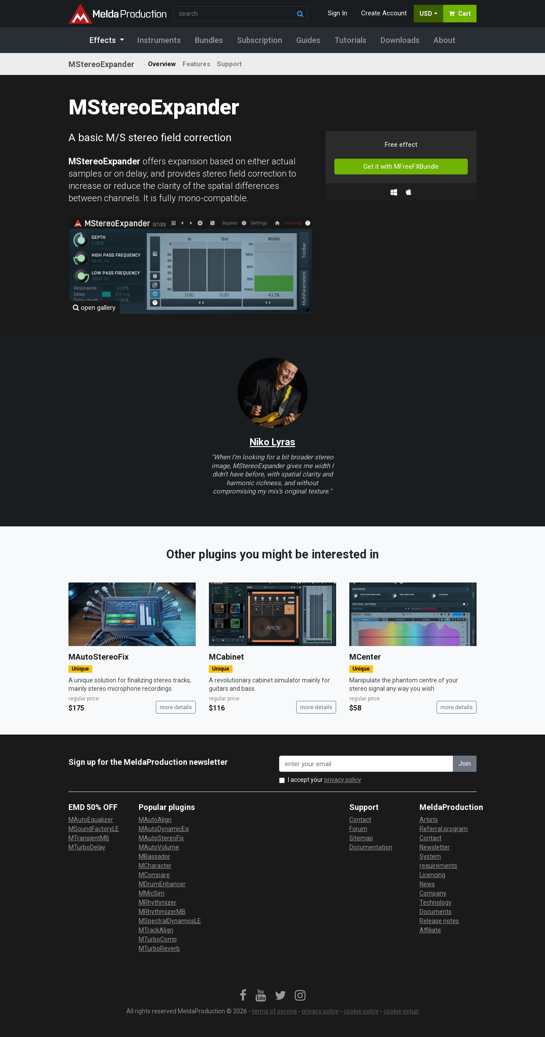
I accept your (324, 779)
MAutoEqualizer (90, 819)
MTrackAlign (156, 930)
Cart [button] (460, 13)
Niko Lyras (272, 442)
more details (176, 707)
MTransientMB (88, 838)
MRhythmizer (157, 902)
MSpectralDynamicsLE (170, 920)
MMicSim (152, 893)
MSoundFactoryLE (93, 828)
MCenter (365, 656)
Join (465, 763)
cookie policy (361, 1011)
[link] (243, 996)
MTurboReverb (159, 948)
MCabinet (226, 656)
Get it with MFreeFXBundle (401, 166)
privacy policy (342, 779)
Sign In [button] (337, 13)
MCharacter (155, 865)
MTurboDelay (86, 847)
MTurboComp (158, 939)
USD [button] (426, 13)
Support (229, 64)
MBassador (154, 856)
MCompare (154, 874)
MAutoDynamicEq (164, 828)
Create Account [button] (384, 13)
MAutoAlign (155, 819)
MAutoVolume (159, 847)
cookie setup (401, 1011)
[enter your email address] (366, 764)
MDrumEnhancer (162, 884)
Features (196, 64)
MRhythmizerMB (162, 911)
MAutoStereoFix (98, 656)
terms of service (274, 1011)
